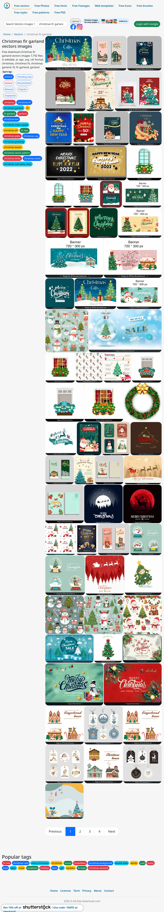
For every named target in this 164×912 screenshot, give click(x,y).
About (97, 890)
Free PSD (59, 12)
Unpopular (10, 95)
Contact (109, 890)
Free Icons (125, 6)
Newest (8, 83)
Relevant (9, 89)
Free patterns (41, 12)
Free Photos (41, 6)
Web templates (104, 6)
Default (8, 76)
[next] (111, 831)
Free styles (20, 12)
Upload (75, 21)
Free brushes (145, 6)
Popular (23, 89)
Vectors (18, 34)
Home (7, 34)
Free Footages (81, 6)
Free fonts (60, 6)
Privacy (86, 890)
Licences (65, 890)
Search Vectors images (19, 24)
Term (76, 890)
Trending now (24, 76)
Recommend (24, 83)
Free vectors (21, 6)
